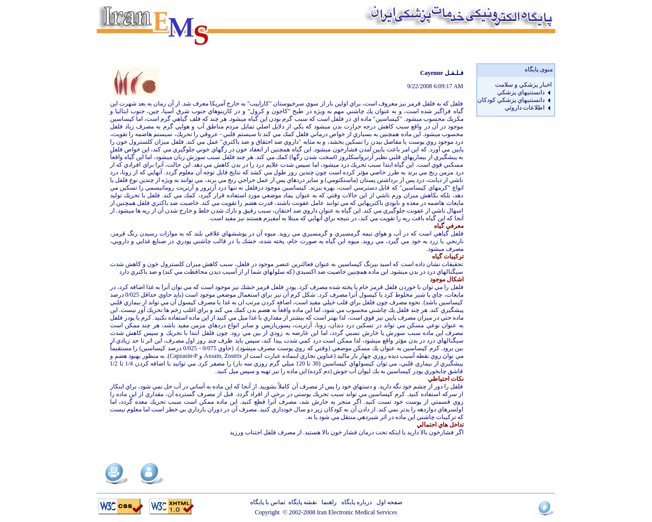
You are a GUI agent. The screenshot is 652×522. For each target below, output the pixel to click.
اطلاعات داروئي (525, 107)
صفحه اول (387, 502)
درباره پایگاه (355, 502)
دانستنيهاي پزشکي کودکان (511, 99)
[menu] (514, 96)
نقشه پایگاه (302, 502)
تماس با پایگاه (269, 502)
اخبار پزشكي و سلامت (523, 84)
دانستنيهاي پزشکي (521, 92)
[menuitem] (514, 85)
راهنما (327, 502)
